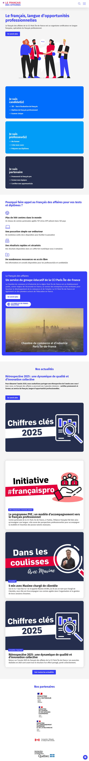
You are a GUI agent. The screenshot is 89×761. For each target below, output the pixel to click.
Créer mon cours (17, 145)
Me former (15, 141)
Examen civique (17, 114)
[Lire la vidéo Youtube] (44, 330)
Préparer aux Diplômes (20, 149)
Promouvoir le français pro (21, 176)
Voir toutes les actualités (44, 672)
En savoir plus (12, 34)
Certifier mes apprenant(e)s (22, 184)
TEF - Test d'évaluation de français (24, 106)
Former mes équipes (19, 180)
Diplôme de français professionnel (24, 110)
